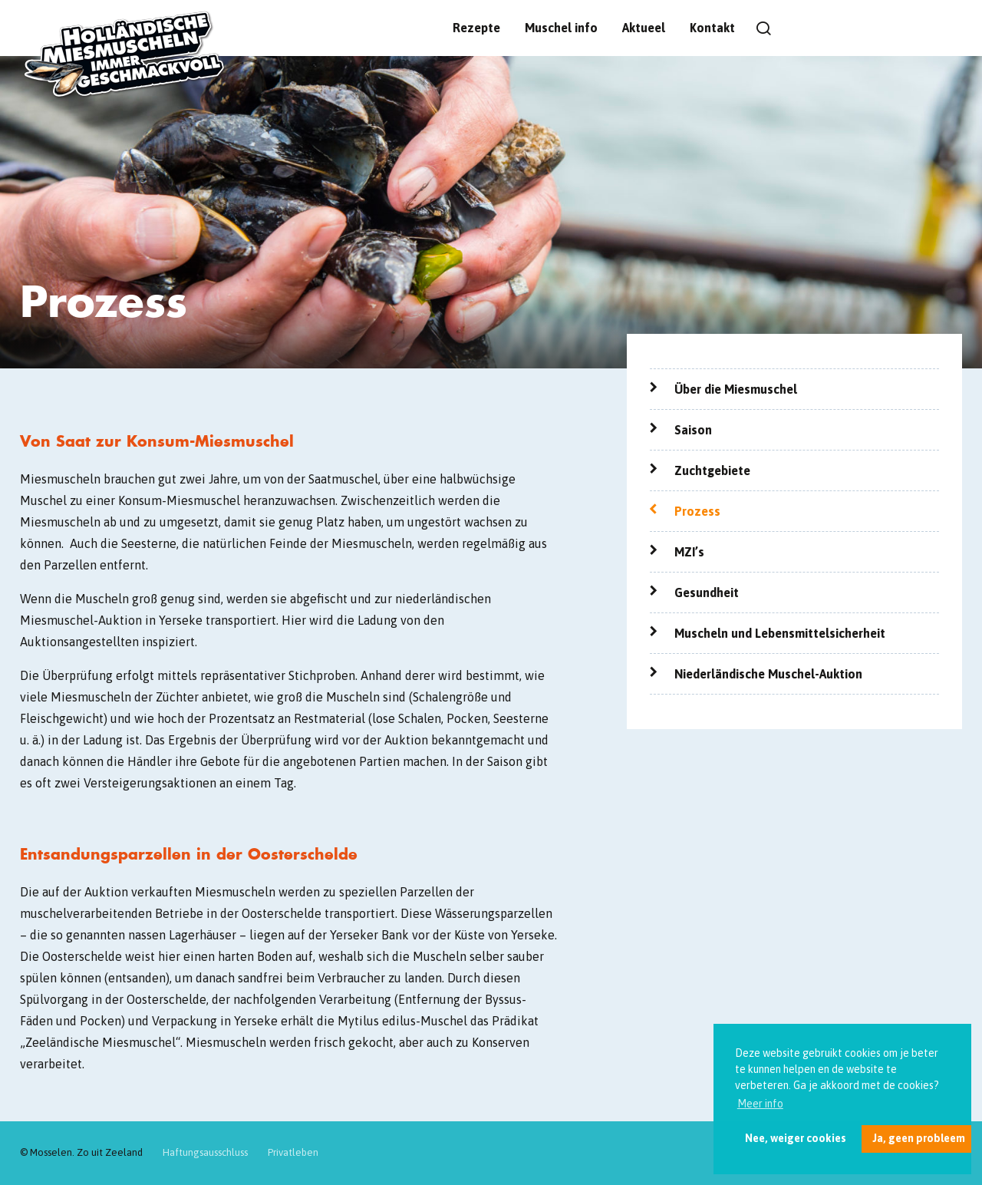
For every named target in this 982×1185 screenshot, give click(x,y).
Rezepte (476, 28)
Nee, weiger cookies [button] (795, 1138)
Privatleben (293, 1152)
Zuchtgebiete (712, 470)
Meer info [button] (760, 1104)
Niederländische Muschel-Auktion (768, 674)
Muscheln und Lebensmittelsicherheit (779, 633)
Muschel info (561, 28)
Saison (693, 430)
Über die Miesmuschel (735, 389)
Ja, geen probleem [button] (918, 1138)
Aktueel (643, 28)
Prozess (697, 511)
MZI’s (689, 552)
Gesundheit (706, 592)
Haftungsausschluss (205, 1152)
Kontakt (712, 28)
